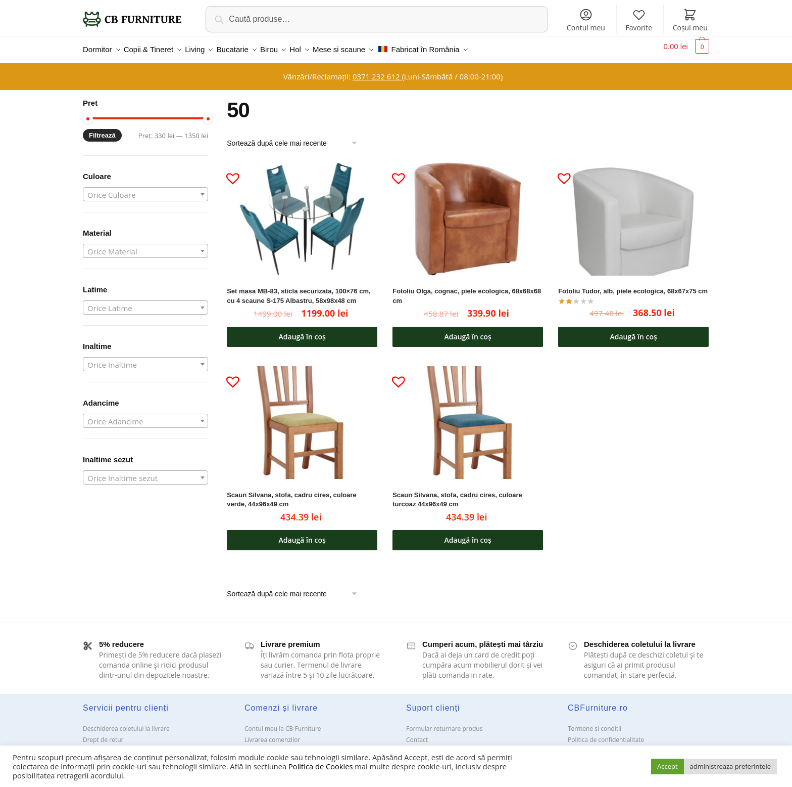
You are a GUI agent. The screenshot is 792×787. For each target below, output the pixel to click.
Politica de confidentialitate (606, 733)
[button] (228, 167)
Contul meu (586, 20)
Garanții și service (108, 744)
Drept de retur (103, 733)
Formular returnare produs (444, 722)
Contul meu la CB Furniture (282, 722)
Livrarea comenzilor (272, 733)
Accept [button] (667, 766)
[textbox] (145, 189)
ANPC (414, 744)
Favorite (638, 20)
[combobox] (145, 188)
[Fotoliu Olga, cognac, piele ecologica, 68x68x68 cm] (467, 212)
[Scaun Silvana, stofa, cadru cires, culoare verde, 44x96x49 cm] (302, 416)
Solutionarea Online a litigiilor (609, 744)
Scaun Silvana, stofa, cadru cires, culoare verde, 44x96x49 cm (292, 493)
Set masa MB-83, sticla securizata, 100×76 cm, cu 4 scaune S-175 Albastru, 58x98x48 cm (298, 289)
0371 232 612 (377, 70)
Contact (417, 733)
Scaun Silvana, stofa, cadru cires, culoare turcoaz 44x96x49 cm (457, 493)
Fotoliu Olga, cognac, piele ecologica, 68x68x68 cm (466, 289)
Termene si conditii (594, 722)
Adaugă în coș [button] (302, 330)
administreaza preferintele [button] (730, 766)
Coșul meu (690, 20)
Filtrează (102, 129)
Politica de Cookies (320, 766)
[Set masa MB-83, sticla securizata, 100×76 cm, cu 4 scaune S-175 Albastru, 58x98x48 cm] (302, 212)
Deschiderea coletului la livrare (126, 722)
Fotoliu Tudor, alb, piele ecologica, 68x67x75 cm (633, 285)
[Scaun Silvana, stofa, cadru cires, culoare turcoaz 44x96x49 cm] (467, 416)
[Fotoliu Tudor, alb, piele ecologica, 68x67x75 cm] (633, 212)
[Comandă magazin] (295, 137)
